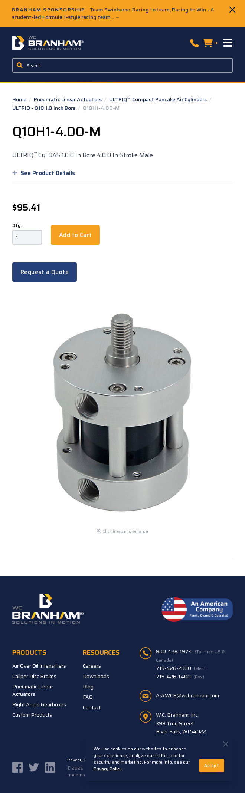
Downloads (96, 676)
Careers (92, 666)
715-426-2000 (181, 668)
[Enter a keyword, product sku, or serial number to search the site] (122, 65)
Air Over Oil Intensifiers (39, 666)
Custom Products (32, 715)
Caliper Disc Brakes (34, 676)
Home (19, 99)
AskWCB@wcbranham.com (187, 695)
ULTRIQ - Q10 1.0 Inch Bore (44, 108)
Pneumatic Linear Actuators (68, 99)
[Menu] (228, 43)
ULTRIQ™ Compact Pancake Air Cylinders (158, 99)
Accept (211, 765)
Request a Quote (44, 272)
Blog (88, 687)
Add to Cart (75, 234)
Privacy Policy (108, 768)
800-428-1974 (190, 655)
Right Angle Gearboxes (39, 704)
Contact (92, 707)
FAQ (88, 697)
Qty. (17, 225)
